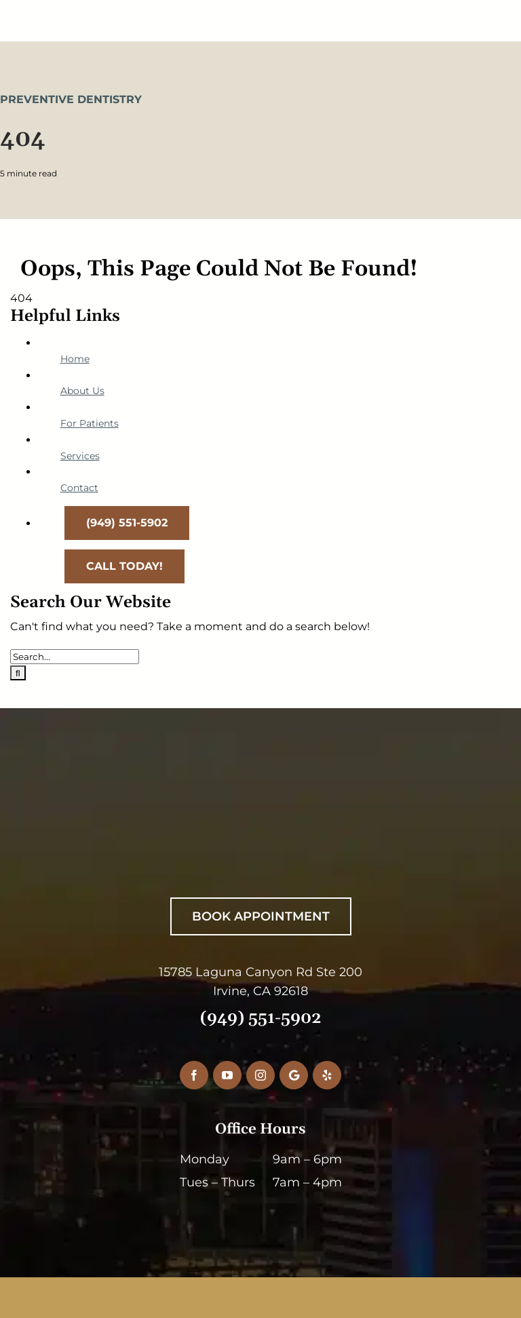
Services (80, 456)
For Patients (89, 423)
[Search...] (74, 656)
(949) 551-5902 (261, 1018)
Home (75, 359)
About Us (82, 391)
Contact (79, 488)
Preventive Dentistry (71, 99)
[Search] (18, 672)
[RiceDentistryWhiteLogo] (252, 806)
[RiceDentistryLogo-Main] (260, 11)
